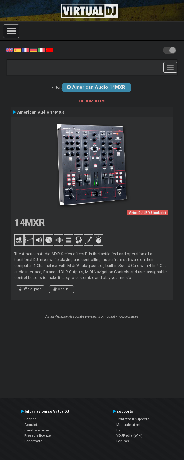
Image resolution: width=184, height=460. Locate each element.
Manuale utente (129, 424)
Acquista (31, 424)
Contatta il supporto (133, 419)
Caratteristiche (36, 430)
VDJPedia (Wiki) (129, 435)
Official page (30, 289)
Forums (122, 441)
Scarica (30, 419)
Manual (61, 289)
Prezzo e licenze (37, 435)
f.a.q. (120, 430)
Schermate (33, 441)
